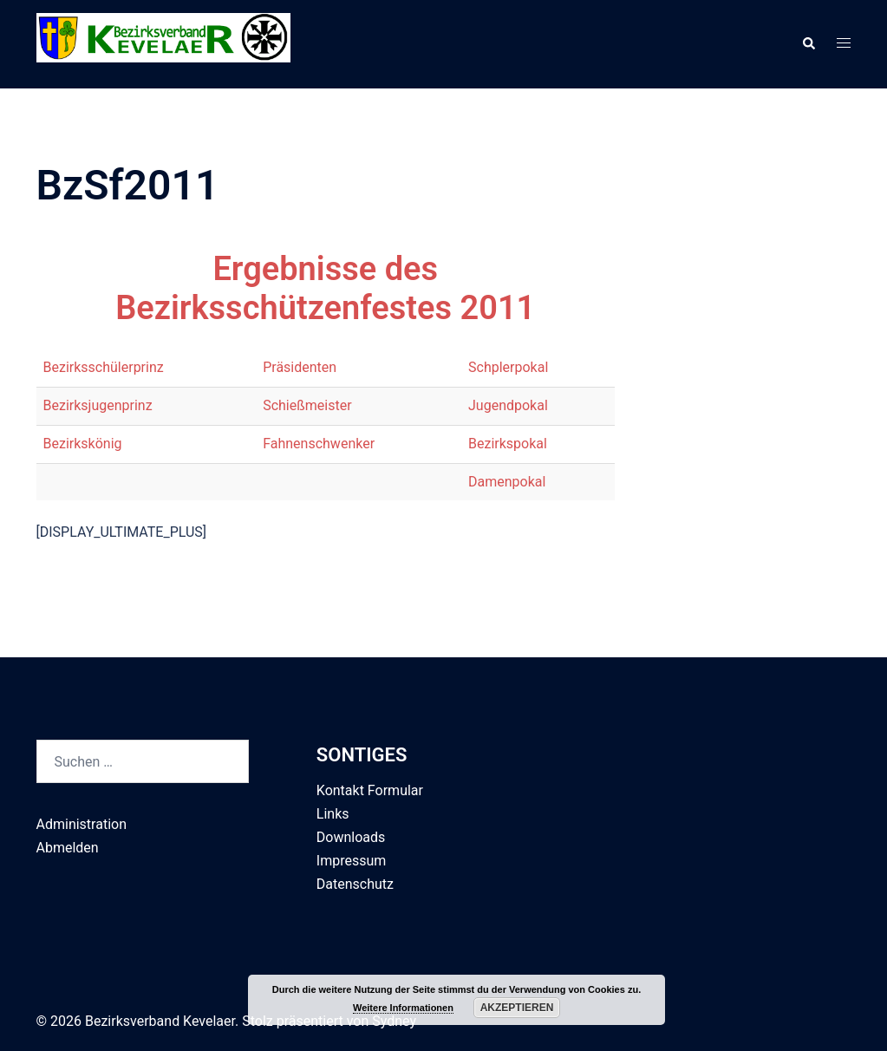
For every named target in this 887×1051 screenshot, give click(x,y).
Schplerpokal (508, 367)
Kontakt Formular (369, 790)
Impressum (351, 860)
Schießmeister (307, 405)
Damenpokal (506, 481)
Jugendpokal (508, 405)
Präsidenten (299, 367)
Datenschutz (355, 884)
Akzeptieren (517, 1008)
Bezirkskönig (82, 443)
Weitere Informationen (403, 1007)
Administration (81, 824)
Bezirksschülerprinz (103, 367)
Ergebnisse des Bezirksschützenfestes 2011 (325, 289)
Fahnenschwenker (319, 443)
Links (332, 814)
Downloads (350, 837)
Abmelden (67, 847)
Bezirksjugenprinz (98, 405)
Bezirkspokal (507, 443)
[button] (808, 44)
